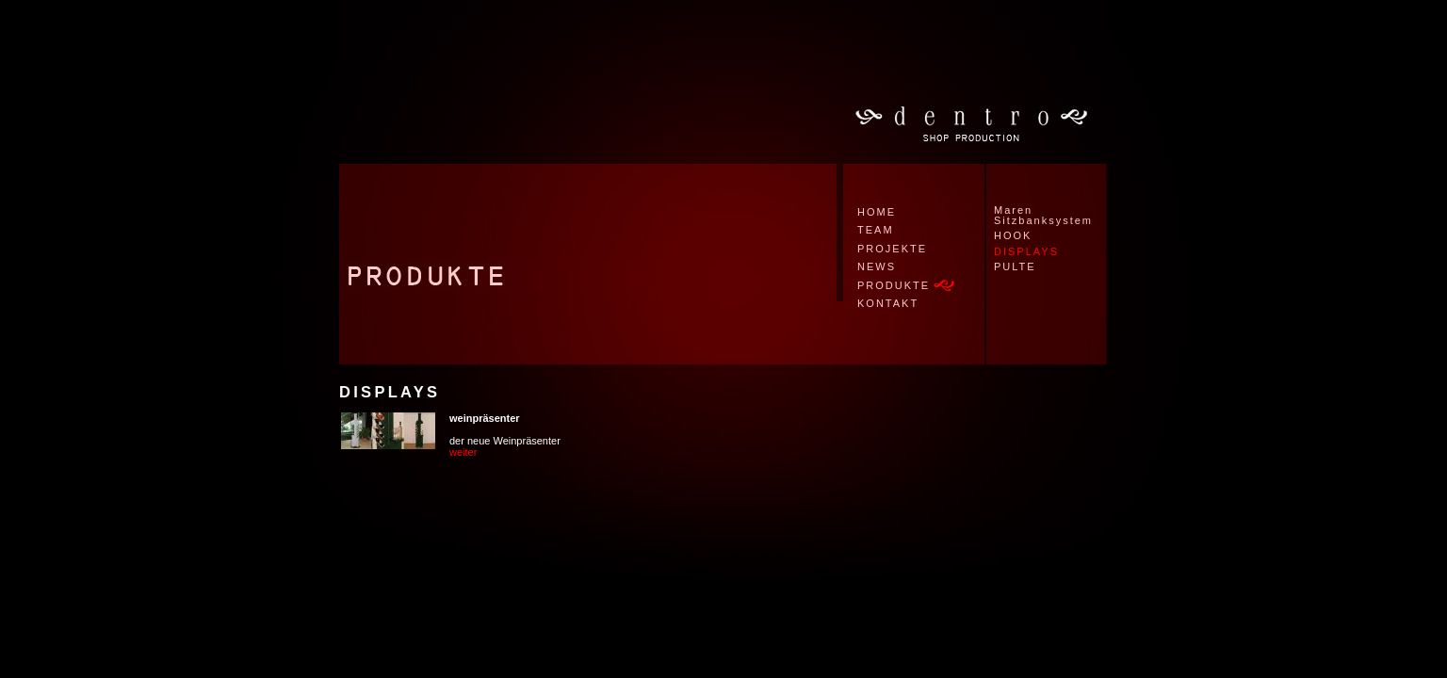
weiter (463, 452)
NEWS (876, 266)
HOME (876, 212)
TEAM (875, 229)
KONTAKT (888, 303)
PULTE (1015, 266)
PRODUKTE (893, 285)
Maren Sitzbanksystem (1043, 215)
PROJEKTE (892, 248)
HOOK (1013, 235)
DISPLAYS (1026, 251)
